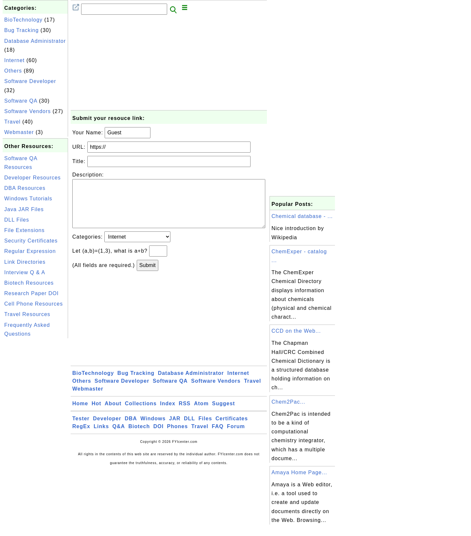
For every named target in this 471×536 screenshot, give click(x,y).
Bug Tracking (21, 30)
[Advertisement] (35, 438)
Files (205, 429)
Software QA (20, 101)
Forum (236, 437)
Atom (201, 414)
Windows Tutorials (28, 198)
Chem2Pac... (288, 402)
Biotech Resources (29, 283)
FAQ (218, 437)
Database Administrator (35, 41)
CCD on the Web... (296, 331)
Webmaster (19, 132)
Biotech (139, 437)
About (113, 414)
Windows (153, 429)
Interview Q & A (24, 272)
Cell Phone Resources (33, 304)
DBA (131, 429)
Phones (177, 437)
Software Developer (30, 81)
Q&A (119, 437)
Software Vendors (27, 111)
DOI (158, 437)
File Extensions (24, 230)
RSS (185, 414)
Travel (12, 122)
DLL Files (16, 220)
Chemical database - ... (302, 216)
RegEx (81, 437)
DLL (189, 429)
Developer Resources (32, 177)
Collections (141, 414)
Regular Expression (30, 251)
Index (167, 414)
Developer (107, 429)
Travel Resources (27, 314)
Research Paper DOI (31, 293)
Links (101, 437)
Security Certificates (31, 240)
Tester (81, 429)
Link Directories (24, 262)
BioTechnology (23, 20)
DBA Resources (24, 188)
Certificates (232, 429)
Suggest (223, 414)
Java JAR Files (24, 209)
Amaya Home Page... (299, 472)
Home (80, 414)
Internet (14, 60)
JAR (175, 429)
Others (13, 71)
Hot (96, 414)
